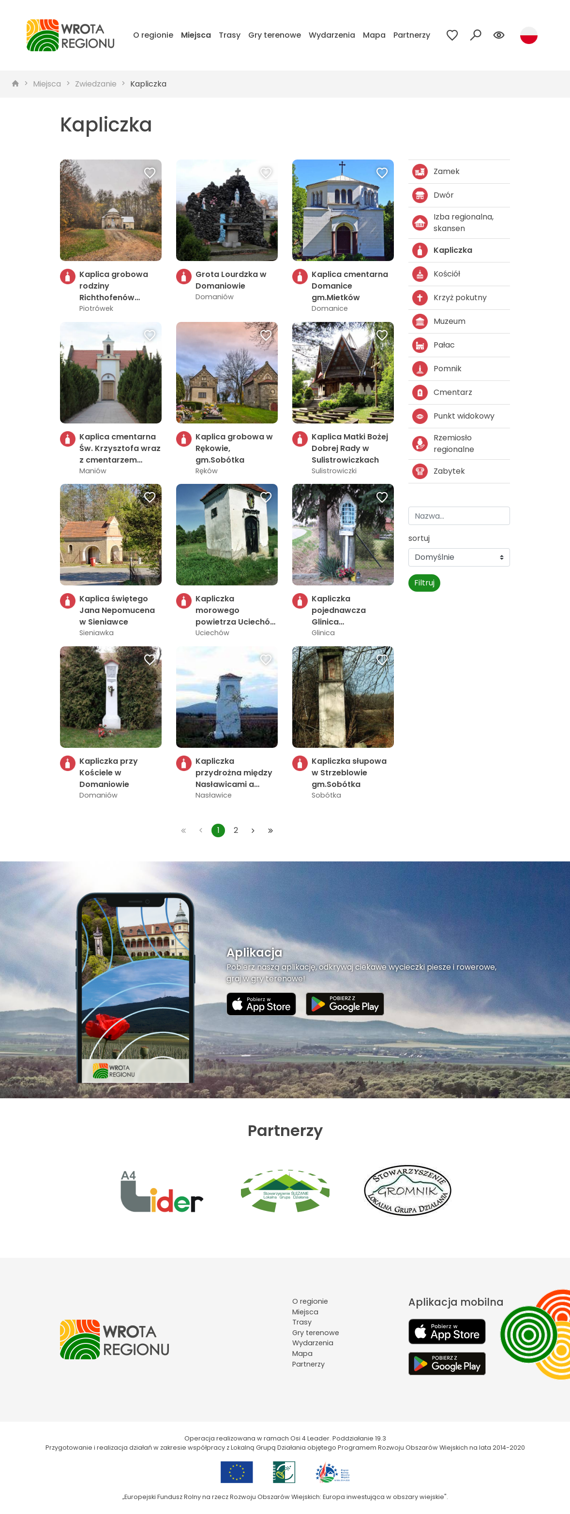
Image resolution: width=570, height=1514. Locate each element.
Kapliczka (148, 83)
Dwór (433, 195)
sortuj (419, 538)
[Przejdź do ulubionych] (452, 35)
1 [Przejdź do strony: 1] (218, 830)
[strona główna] (15, 84)
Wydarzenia (332, 35)
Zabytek (438, 471)
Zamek (436, 171)
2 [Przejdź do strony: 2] (236, 830)
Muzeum (438, 321)
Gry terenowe (274, 35)
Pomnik (437, 369)
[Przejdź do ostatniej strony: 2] (270, 830)
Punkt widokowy (453, 416)
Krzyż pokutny (449, 298)
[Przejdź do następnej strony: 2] (253, 830)
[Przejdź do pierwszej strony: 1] (183, 830)
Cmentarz (442, 392)
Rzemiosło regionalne (443, 443)
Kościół (436, 274)
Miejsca (196, 35)
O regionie (153, 35)
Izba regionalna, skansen (453, 222)
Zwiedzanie (96, 83)
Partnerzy (411, 35)
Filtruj (424, 582)
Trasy (229, 35)
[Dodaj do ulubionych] (150, 174)
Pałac (433, 345)
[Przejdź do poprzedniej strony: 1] (201, 830)
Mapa (374, 35)
